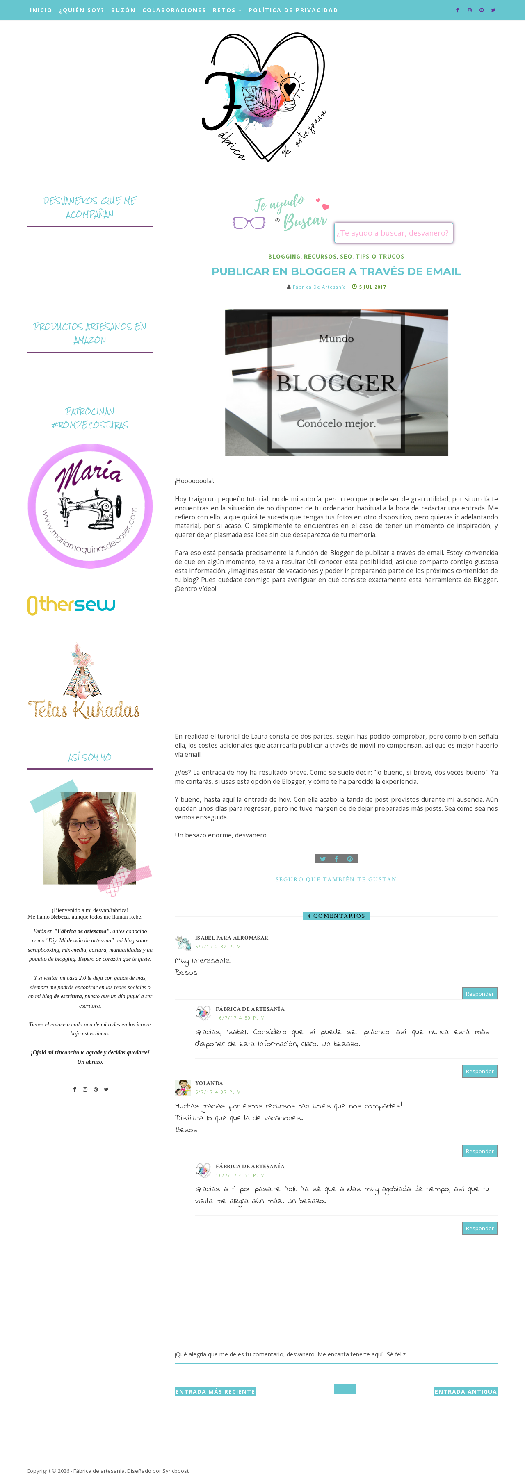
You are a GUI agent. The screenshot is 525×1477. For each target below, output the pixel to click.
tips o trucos (380, 256)
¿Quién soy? (82, 10)
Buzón (123, 10)
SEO (346, 256)
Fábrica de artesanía (250, 1009)
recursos (320, 256)
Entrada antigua (466, 1391)
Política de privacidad (293, 10)
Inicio (41, 10)
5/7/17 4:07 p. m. (219, 1092)
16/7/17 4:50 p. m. (241, 1018)
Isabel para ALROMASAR (231, 938)
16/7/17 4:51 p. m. (241, 1175)
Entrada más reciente (215, 1391)
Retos (224, 10)
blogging (284, 256)
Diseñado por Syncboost (158, 1471)
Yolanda (209, 1083)
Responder (480, 993)
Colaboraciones (174, 10)
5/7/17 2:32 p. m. (219, 946)
